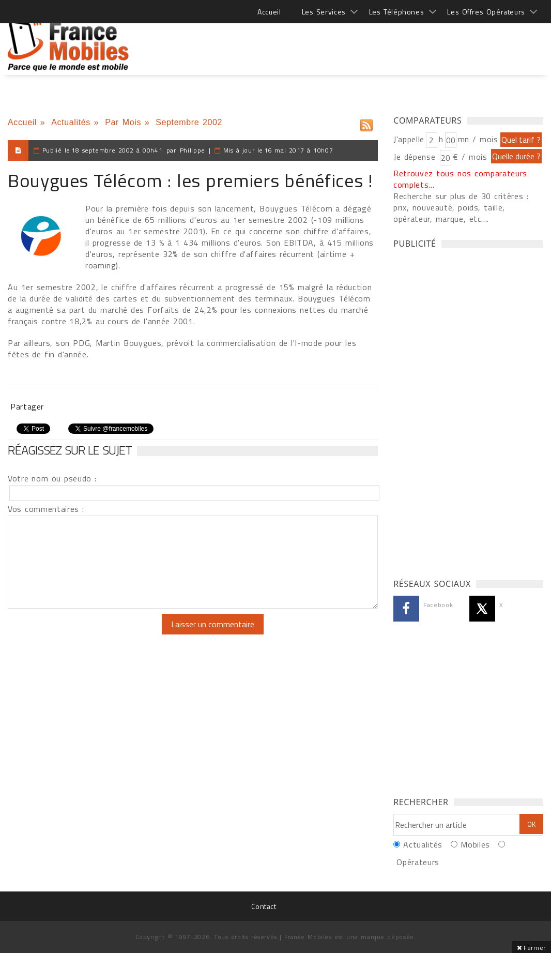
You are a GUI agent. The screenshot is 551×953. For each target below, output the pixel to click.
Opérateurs (417, 862)
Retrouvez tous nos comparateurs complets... (460, 179)
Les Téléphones (396, 11)
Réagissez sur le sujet (70, 450)
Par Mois (123, 122)
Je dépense (415, 156)
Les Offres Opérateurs (486, 11)
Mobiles (475, 844)
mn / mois (478, 139)
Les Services (324, 11)
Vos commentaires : (46, 509)
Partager (27, 406)
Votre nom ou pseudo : (52, 478)
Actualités (70, 122)
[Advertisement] (355, 41)
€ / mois (470, 156)
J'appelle (408, 139)
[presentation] (94, 634)
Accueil (269, 11)
